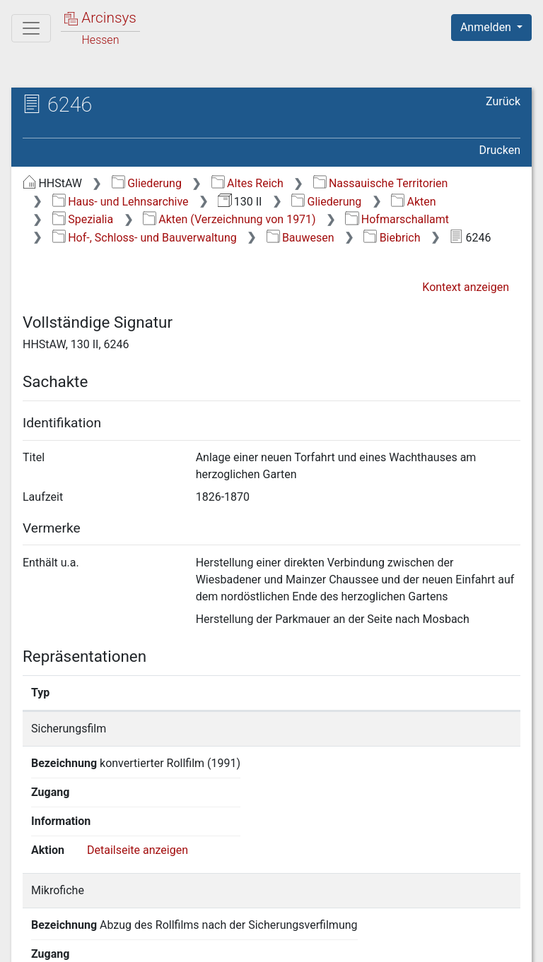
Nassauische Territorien (380, 183)
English (32, 915)
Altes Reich (247, 183)
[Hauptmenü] (31, 28)
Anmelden (487, 27)
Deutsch (85, 915)
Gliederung (147, 183)
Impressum (496, 943)
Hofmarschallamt (397, 219)
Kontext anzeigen (465, 287)
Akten (413, 201)
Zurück (503, 101)
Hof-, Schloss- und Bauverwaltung (144, 237)
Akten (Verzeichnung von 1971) (229, 219)
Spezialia (82, 219)
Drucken (499, 150)
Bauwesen (300, 237)
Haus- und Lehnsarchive (120, 201)
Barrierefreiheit (392, 943)
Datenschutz (283, 943)
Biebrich (391, 237)
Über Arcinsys (178, 943)
